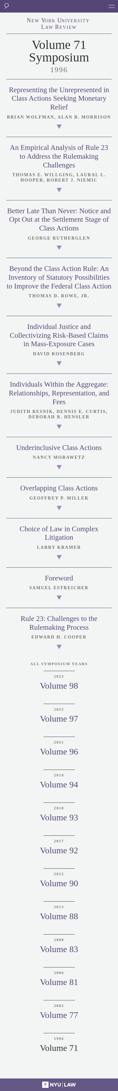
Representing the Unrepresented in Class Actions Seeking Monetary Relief (59, 98)
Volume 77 (59, 1015)
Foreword (59, 578)
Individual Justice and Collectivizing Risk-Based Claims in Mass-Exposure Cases (59, 335)
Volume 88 (59, 916)
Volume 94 (59, 784)
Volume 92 (59, 850)
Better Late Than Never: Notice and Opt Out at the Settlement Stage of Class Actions (59, 219)
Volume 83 (59, 949)
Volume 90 (59, 883)
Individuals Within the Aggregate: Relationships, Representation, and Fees (59, 392)
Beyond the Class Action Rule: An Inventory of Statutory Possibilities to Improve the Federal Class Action (59, 277)
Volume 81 (59, 982)
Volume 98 (59, 686)
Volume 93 (59, 817)
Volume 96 (59, 751)
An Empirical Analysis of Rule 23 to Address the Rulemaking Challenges (59, 156)
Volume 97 (59, 718)
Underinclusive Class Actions (59, 448)
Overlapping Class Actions (59, 488)
